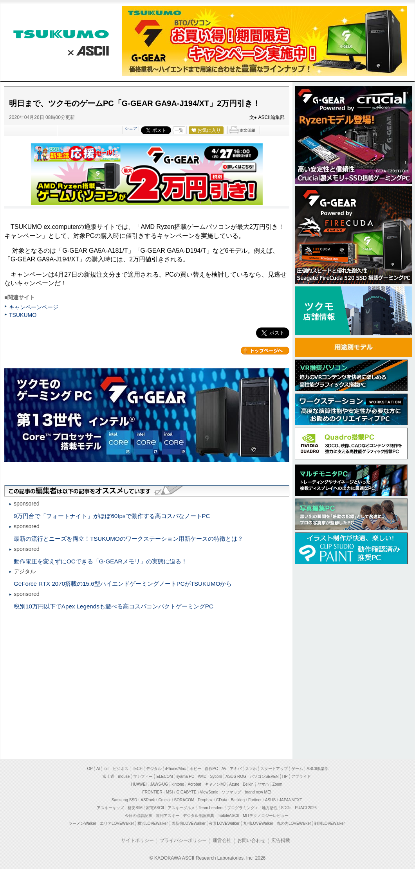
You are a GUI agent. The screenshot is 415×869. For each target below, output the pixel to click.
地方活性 (270, 808)
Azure (234, 784)
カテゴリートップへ (265, 350)
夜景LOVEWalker (224, 823)
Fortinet (255, 800)
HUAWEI (139, 784)
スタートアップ (274, 768)
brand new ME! (258, 792)
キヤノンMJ (215, 784)
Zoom (277, 784)
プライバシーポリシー (183, 840)
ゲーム (297, 768)
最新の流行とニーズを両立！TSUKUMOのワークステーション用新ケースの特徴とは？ (128, 538)
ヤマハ (263, 784)
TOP (89, 768)
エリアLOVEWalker (117, 823)
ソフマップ (231, 792)
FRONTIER (152, 792)
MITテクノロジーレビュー (266, 815)
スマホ (251, 768)
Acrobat (194, 784)
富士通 (108, 776)
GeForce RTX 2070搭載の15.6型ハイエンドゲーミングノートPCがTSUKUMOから (123, 583)
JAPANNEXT (290, 800)
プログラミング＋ (242, 808)
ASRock (148, 800)
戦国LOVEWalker (329, 823)
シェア (131, 128)
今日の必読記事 (138, 815)
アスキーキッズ (110, 808)
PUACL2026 (306, 808)
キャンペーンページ (33, 307)
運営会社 (222, 840)
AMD (202, 776)
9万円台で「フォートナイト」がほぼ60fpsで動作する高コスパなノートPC (112, 516)
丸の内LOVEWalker (294, 823)
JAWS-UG (159, 784)
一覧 (179, 130)
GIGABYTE (186, 792)
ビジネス (120, 768)
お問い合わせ (251, 840)
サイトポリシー (137, 840)
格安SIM (135, 808)
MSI (169, 792)
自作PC (211, 768)
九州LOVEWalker (258, 823)
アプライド (301, 776)
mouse (124, 776)
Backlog (238, 800)
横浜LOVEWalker (152, 823)
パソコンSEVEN (264, 776)
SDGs (286, 808)
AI (98, 768)
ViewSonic (209, 792)
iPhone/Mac (175, 768)
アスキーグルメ (181, 808)
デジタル (154, 768)
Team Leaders (210, 808)
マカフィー (143, 776)
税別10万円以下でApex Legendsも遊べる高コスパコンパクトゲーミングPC (113, 606)
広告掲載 (280, 840)
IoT (106, 768)
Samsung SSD (124, 800)
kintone (177, 784)
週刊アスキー (167, 815)
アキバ (236, 768)
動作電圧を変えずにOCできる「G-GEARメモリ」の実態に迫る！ (100, 561)
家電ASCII (155, 808)
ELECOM (164, 776)
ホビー (195, 768)
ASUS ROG (236, 776)
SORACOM (184, 800)
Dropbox (205, 800)
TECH (137, 768)
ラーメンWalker (82, 823)
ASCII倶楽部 (317, 768)
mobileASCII (229, 815)
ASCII (85, 50)
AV (224, 768)
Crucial (164, 800)
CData (221, 800)
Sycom (216, 776)
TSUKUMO (61, 34)
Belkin (248, 784)
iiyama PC (186, 776)
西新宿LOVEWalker (188, 823)
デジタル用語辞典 (198, 815)
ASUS (270, 800)
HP (285, 776)
